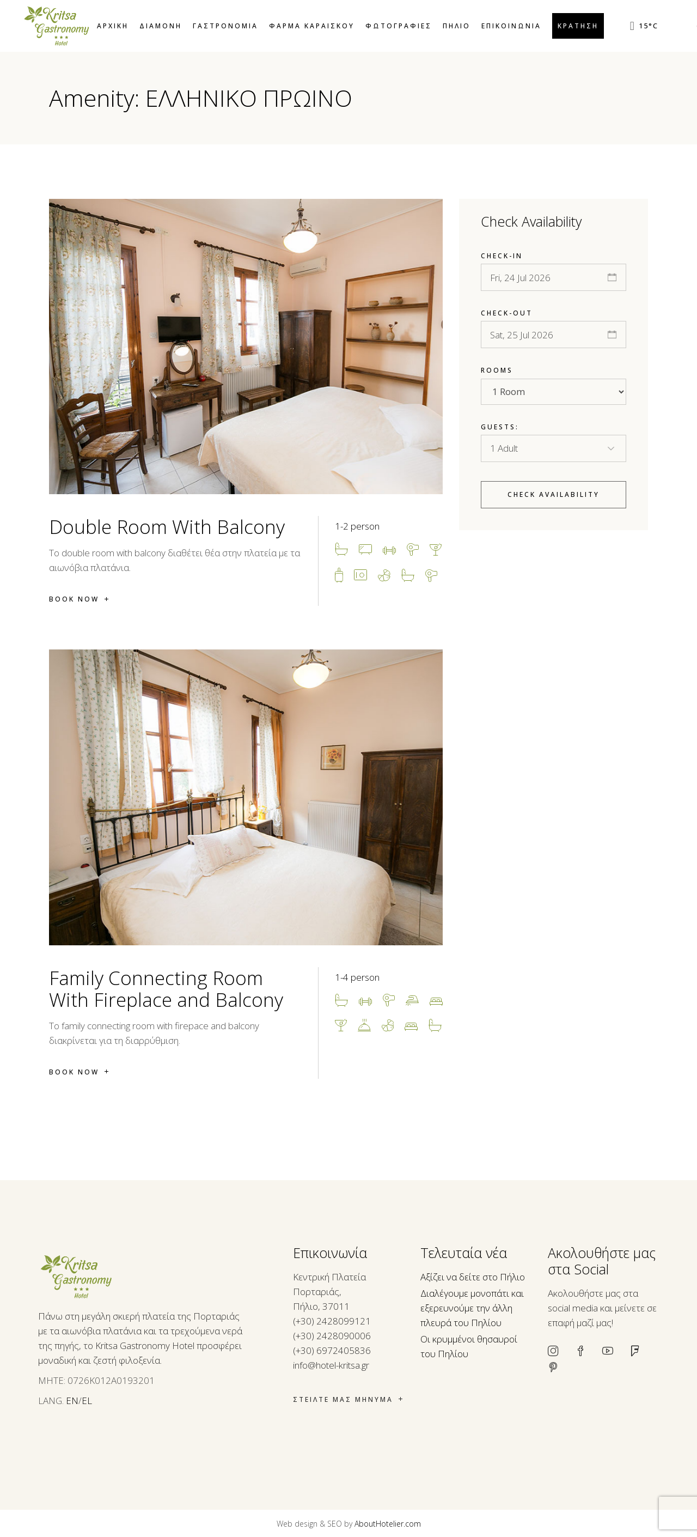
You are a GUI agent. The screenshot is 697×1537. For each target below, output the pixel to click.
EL (87, 1400)
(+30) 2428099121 (332, 1321)
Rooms (497, 370)
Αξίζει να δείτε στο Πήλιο (472, 1277)
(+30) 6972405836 (332, 1350)
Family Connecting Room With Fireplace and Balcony (166, 988)
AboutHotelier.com (387, 1523)
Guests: (500, 427)
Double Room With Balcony (167, 526)
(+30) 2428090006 (332, 1335)
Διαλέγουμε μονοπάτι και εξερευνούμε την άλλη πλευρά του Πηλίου (472, 1308)
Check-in (502, 255)
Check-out (507, 313)
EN (72, 1400)
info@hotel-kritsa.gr (331, 1365)
